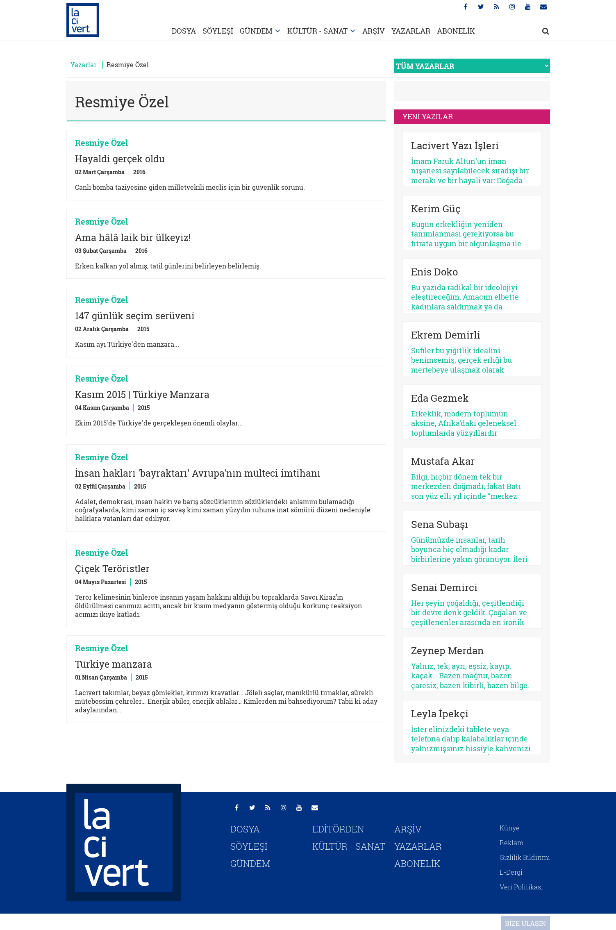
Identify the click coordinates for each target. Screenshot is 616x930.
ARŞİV (373, 31)
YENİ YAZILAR (427, 116)
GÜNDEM (256, 31)
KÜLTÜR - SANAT (317, 31)
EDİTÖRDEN (338, 829)
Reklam (511, 842)
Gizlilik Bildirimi (525, 857)
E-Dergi (511, 872)
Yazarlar (83, 64)
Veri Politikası (521, 886)
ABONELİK (456, 31)
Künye (510, 827)
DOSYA (184, 31)
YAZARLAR (410, 31)
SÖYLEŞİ (217, 31)
